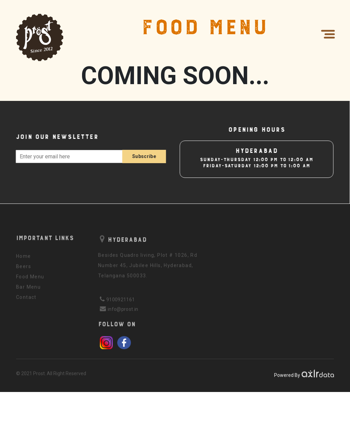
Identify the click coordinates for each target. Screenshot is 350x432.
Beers (23, 269)
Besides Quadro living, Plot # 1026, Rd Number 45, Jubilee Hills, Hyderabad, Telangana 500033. (147, 268)
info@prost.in (123, 312)
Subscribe (139, 156)
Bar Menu (28, 289)
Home (23, 259)
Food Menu (30, 279)
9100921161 (120, 302)
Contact (26, 300)
